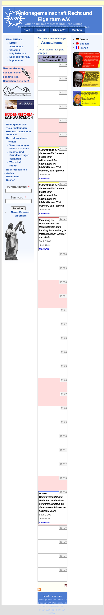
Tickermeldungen (16, 128)
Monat (41, 49)
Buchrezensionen (16, 169)
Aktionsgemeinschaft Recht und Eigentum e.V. (54, 16)
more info (44, 178)
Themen (11, 141)
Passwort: (18, 197)
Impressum (16, 60)
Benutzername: (18, 187)
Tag (56, 49)
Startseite (42, 38)
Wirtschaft (15, 162)
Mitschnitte (13, 176)
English (84, 43)
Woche (49, 49)
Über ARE (59, 30)
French (84, 47)
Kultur (13, 165)
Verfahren (15, 158)
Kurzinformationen (17, 138)
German (84, 39)
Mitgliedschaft (17, 53)
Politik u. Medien (19, 148)
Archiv (10, 173)
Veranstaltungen (19, 145)
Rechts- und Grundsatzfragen (19, 153)
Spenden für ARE (19, 56)
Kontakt (41, 30)
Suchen (77, 30)
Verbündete (16, 46)
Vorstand (14, 50)
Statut (12, 42)
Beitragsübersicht (17, 124)
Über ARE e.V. (14, 39)
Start (27, 30)
